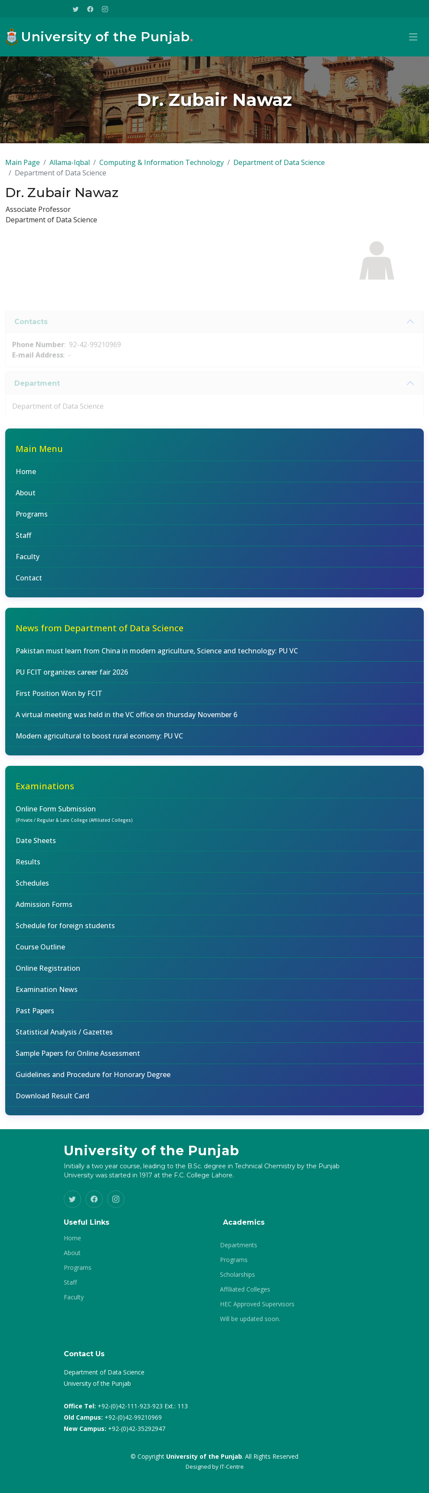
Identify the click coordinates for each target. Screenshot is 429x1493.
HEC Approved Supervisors (257, 1304)
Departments (238, 1245)
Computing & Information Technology (161, 166)
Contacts (31, 336)
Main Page (22, 166)
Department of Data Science (279, 166)
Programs (32, 517)
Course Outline (40, 950)
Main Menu (39, 452)
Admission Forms (44, 908)
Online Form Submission (74, 817)
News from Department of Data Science (99, 631)
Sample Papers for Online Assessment (78, 1056)
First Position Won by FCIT (59, 697)
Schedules (32, 886)
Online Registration (48, 971)
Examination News (47, 993)
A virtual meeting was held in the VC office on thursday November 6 (126, 718)
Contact (29, 581)
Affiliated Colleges (245, 1289)
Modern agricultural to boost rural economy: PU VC (99, 739)
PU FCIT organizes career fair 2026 (72, 675)
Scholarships (237, 1275)
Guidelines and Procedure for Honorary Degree (93, 1078)
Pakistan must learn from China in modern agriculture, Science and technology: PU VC (157, 654)
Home (26, 475)
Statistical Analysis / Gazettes (64, 1035)
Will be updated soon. (250, 1319)
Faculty (27, 560)
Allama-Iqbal (69, 166)
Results (28, 865)
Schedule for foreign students (65, 929)
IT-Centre (232, 1466)
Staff (23, 539)
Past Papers (35, 1014)
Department (37, 397)
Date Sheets (36, 844)
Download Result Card (52, 1099)
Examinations (45, 789)
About (26, 496)
